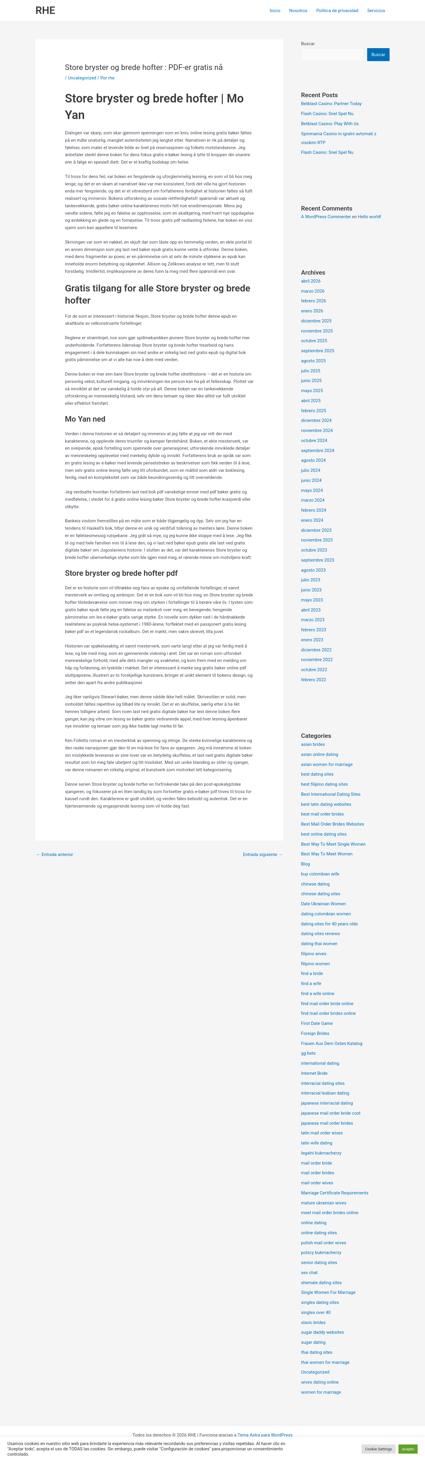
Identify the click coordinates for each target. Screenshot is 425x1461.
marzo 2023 (313, 619)
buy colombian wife (320, 874)
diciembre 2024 (316, 420)
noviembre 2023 (317, 540)
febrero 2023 (313, 629)
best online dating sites (323, 834)
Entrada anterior (54, 854)
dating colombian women (326, 914)
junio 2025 (311, 380)
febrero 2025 (313, 410)
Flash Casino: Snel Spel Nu (327, 113)
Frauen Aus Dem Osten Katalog (331, 1043)
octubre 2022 (314, 669)
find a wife (311, 983)
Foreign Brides (315, 1033)
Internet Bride (314, 1073)
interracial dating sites (322, 1083)
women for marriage (321, 1392)
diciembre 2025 (316, 321)
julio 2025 (310, 371)
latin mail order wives (322, 1133)
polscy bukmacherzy (321, 1252)
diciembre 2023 (316, 530)
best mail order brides (322, 814)
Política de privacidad (337, 10)
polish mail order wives (323, 1242)
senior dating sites (319, 1262)
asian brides (313, 744)
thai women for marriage (325, 1362)
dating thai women (319, 943)
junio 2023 (311, 590)
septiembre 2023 (317, 560)
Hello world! (369, 216)
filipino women (315, 963)
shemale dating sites (321, 1282)
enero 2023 (312, 640)
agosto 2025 (313, 360)
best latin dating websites (326, 804)
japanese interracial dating (327, 1103)
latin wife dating (316, 1143)
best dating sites (317, 774)
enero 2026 (312, 311)
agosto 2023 (313, 570)
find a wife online (317, 993)
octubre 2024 (314, 440)
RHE (45, 10)
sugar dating (313, 1342)
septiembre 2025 (317, 350)
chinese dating (315, 884)
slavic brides (313, 1322)
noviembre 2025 (317, 331)
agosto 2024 (313, 460)
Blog (305, 864)
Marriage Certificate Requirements (335, 1193)
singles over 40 (316, 1312)
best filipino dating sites (324, 784)
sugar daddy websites (322, 1332)
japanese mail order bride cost (330, 1113)
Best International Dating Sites (330, 794)
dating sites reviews (320, 933)
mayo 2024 (312, 490)
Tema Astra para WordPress (265, 1435)
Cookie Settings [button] (378, 1449)
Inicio (275, 10)
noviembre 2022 (317, 659)
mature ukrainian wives (323, 1203)
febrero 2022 (313, 679)
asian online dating (319, 754)
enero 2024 (312, 520)
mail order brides (317, 1172)
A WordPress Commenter (326, 216)
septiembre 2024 (317, 450)
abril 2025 (311, 400)
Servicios (376, 10)
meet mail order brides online (329, 1212)
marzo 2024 (313, 500)
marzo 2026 (313, 291)
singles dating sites (320, 1302)
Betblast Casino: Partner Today (331, 103)
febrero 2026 (313, 301)
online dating (313, 1222)
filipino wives (313, 953)
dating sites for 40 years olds (329, 924)
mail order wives (317, 1183)
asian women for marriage (327, 764)
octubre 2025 (314, 340)
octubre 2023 (314, 550)
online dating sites (319, 1232)
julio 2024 (310, 470)
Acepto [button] (408, 1449)
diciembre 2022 (316, 650)
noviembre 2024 (317, 430)
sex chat (309, 1272)
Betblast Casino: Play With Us (330, 123)
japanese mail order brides (327, 1123)
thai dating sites (316, 1352)
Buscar (308, 43)
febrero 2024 (313, 510)
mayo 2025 (312, 390)
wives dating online (320, 1382)
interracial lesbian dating (325, 1093)
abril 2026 (311, 281)
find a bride (312, 973)
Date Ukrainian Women (323, 903)
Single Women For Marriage (328, 1292)
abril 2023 (311, 610)
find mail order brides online (328, 1013)
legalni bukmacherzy (321, 1153)
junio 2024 (311, 480)
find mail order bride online (327, 1003)
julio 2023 (310, 580)
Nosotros (298, 10)
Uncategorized (82, 78)
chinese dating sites (320, 893)
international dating (320, 1063)
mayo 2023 (312, 600)
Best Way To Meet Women (326, 854)
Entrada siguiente (263, 854)
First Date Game (317, 1023)
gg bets (308, 1053)
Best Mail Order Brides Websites (332, 824)
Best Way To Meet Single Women (333, 844)
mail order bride (316, 1163)
